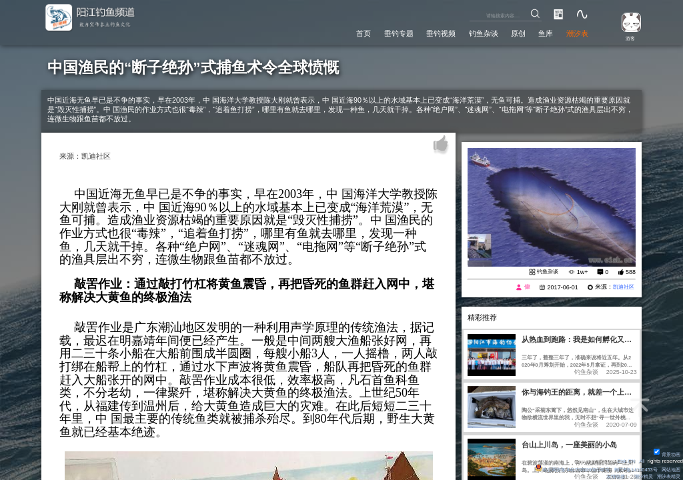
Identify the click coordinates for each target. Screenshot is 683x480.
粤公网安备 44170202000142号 (560, 469)
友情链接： (609, 476)
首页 (329, 32)
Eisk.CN (624, 460)
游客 (627, 38)
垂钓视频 (419, 32)
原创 (507, 32)
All (641, 460)
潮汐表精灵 (667, 476)
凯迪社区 (622, 288)
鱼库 (539, 32)
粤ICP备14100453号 (629, 469)
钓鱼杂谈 (467, 32)
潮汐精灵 (638, 476)
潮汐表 (575, 32)
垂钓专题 (369, 32)
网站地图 (669, 469)
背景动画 (665, 454)
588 (631, 272)
